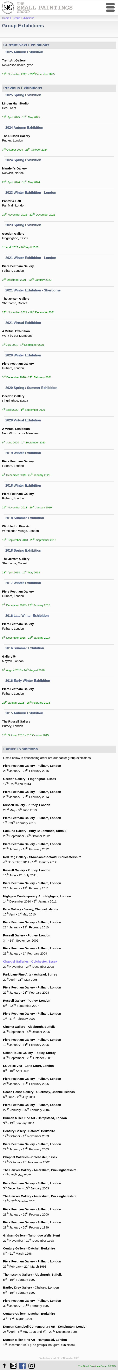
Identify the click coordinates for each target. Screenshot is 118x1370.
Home (5, 18)
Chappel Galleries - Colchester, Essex (30, 961)
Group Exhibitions (23, 18)
